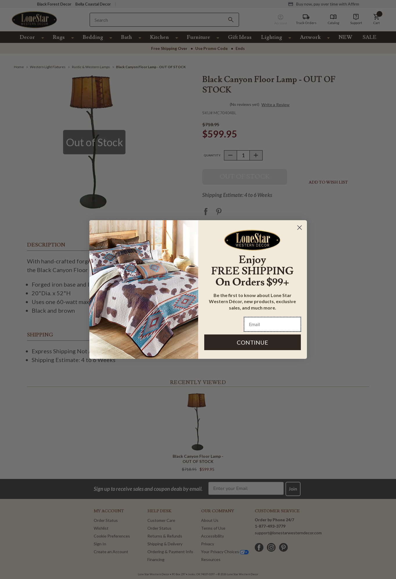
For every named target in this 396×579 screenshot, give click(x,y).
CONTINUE (252, 342)
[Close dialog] (299, 227)
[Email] (272, 324)
